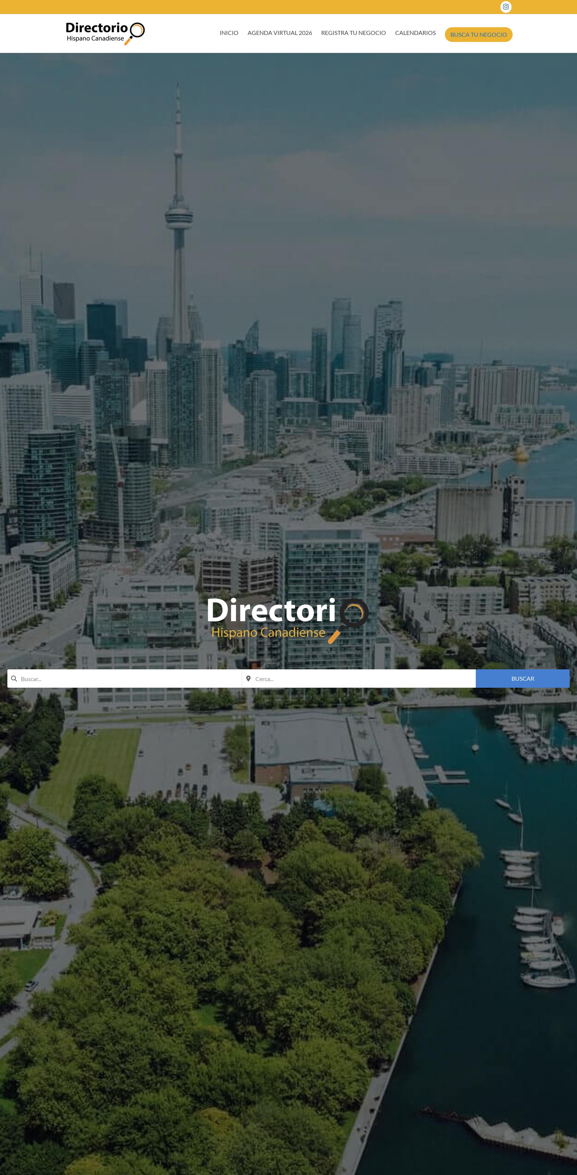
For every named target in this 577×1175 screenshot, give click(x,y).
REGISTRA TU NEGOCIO (353, 32)
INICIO (229, 32)
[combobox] (124, 678)
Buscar (522, 678)
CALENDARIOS (415, 32)
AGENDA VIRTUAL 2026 (280, 32)
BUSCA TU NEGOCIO (478, 34)
